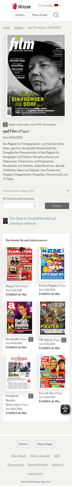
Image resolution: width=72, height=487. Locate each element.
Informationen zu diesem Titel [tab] (18, 190)
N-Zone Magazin (52, 285)
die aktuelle (16, 339)
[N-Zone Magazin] (52, 263)
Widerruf (58, 465)
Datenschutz (15, 465)
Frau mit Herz (51, 393)
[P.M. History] (52, 318)
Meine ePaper (40, 15)
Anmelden (45, 5)
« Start (6, 27)
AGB (57, 456)
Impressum (35, 473)
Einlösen (57, 205)
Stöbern (20, 15)
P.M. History (50, 340)
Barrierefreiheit (38, 465)
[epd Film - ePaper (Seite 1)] (36, 75)
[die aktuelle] (19, 317)
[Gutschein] (17, 206)
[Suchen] (56, 15)
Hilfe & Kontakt (40, 456)
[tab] (36, 198)
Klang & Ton (17, 286)
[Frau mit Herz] (52, 371)
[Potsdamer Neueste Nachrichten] (19, 373)
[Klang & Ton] (19, 264)
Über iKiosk (18, 456)
